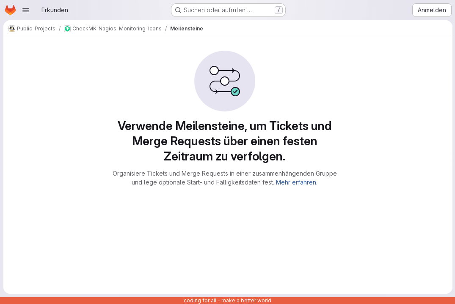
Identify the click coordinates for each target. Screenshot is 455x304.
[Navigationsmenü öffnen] (26, 10)
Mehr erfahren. (296, 182)
